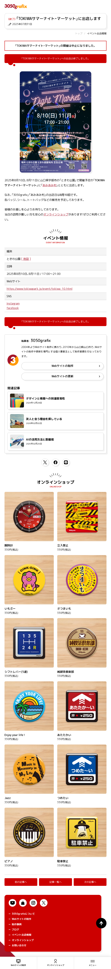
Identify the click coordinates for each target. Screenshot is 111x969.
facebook (13, 308)
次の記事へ (90, 882)
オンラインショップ (55, 214)
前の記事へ (21, 882)
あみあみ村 (49, 185)
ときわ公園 (13, 259)
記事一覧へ (55, 882)
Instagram (13, 303)
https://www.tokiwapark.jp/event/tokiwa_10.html (39, 289)
